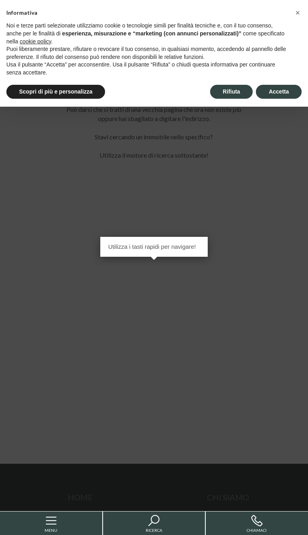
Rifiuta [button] (231, 91)
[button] (297, 12)
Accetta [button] (279, 91)
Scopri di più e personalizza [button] (55, 91)
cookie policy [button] (35, 41)
